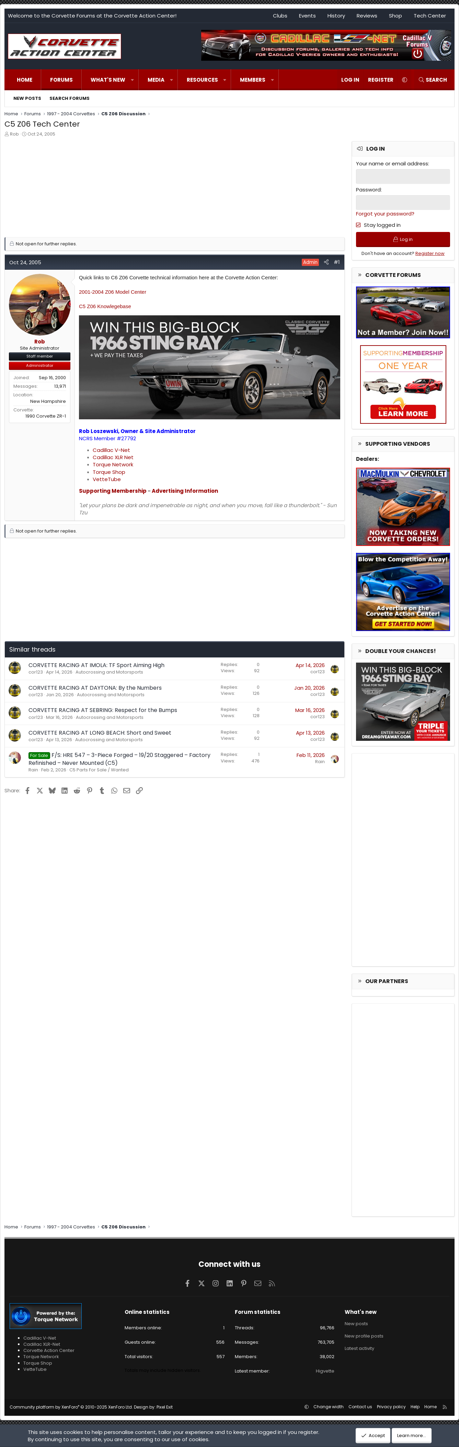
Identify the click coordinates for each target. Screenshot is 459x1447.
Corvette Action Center (48, 1350)
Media (156, 79)
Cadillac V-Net (111, 450)
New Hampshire (48, 401)
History (336, 15)
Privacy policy (391, 1407)
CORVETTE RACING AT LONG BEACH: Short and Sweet (99, 733)
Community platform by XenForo (71, 1407)
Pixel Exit (165, 1407)
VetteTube (107, 479)
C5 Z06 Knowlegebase (105, 306)
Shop (395, 15)
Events (307, 15)
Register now (430, 253)
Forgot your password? (385, 213)
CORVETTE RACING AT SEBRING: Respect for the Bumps (102, 710)
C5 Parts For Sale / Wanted (99, 770)
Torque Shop (109, 472)
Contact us (360, 1407)
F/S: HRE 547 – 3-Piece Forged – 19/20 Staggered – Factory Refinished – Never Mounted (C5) (119, 759)
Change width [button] (328, 1407)
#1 (337, 262)
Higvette (325, 1371)
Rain (33, 770)
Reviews (367, 15)
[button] (132, 79)
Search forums (69, 98)
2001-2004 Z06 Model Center (112, 292)
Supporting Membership (113, 490)
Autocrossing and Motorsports (109, 672)
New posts (27, 98)
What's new (108, 79)
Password (368, 189)
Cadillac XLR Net (113, 457)
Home (24, 79)
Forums (61, 79)
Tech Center (430, 15)
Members (252, 79)
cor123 (35, 672)
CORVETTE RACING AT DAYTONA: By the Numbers (95, 688)
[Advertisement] (174, 189)
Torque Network (113, 464)
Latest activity (359, 1348)
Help (415, 1407)
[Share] (326, 262)
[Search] (432, 79)
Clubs (280, 15)
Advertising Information (185, 490)
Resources (202, 79)
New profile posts (364, 1336)
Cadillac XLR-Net (41, 1344)
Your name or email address (392, 163)
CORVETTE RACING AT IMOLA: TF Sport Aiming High (96, 665)
